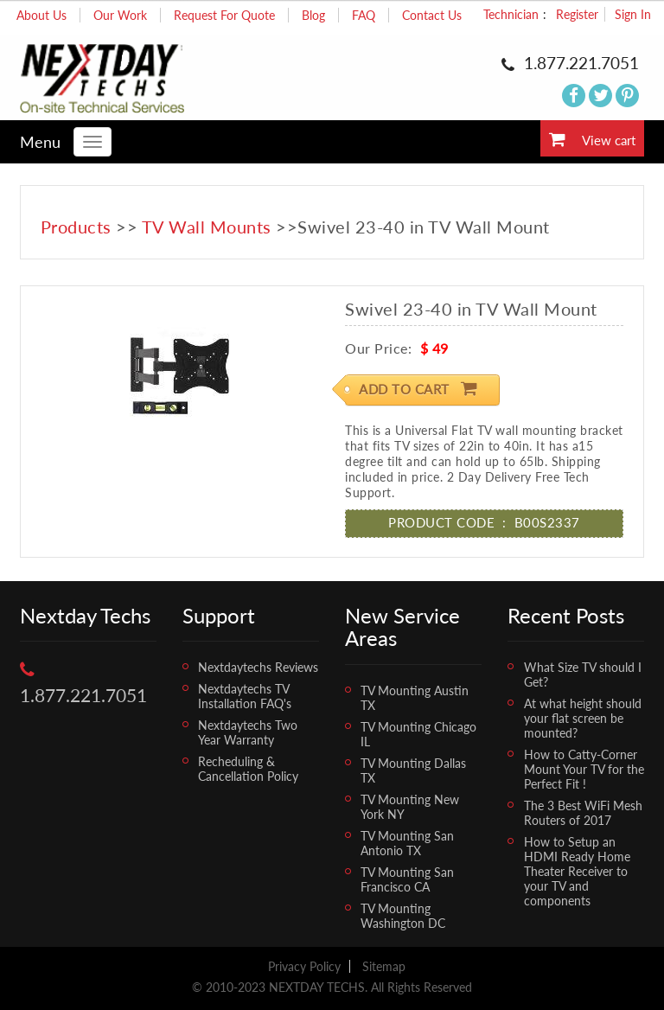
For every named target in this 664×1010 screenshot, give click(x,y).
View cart (592, 139)
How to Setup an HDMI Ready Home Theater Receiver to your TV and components (577, 871)
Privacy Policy (304, 966)
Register (577, 14)
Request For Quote (224, 15)
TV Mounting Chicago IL (418, 734)
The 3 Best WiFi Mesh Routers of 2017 (583, 813)
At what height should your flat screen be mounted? (583, 718)
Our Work (120, 15)
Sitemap (383, 966)
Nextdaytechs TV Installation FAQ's (244, 696)
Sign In (633, 14)
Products (76, 226)
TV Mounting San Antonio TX (407, 843)
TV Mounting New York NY (410, 806)
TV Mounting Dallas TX (413, 770)
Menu (40, 141)
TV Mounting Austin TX (415, 698)
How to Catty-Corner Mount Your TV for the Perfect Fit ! (584, 769)
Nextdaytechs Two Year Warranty (247, 732)
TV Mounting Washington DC (403, 915)
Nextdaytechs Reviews (258, 667)
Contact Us (432, 15)
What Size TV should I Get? (583, 674)
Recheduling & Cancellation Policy (248, 768)
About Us (41, 15)
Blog (313, 15)
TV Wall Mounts (206, 226)
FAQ (363, 15)
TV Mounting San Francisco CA (407, 879)
